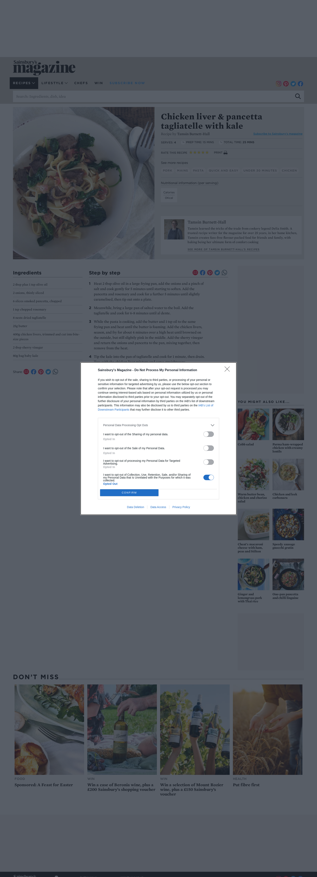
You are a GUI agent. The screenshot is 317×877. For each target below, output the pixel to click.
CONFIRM (129, 492)
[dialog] (158, 438)
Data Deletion (135, 507)
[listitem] (158, 425)
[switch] (208, 434)
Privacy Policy (181, 507)
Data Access (158, 507)
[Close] (228, 370)
